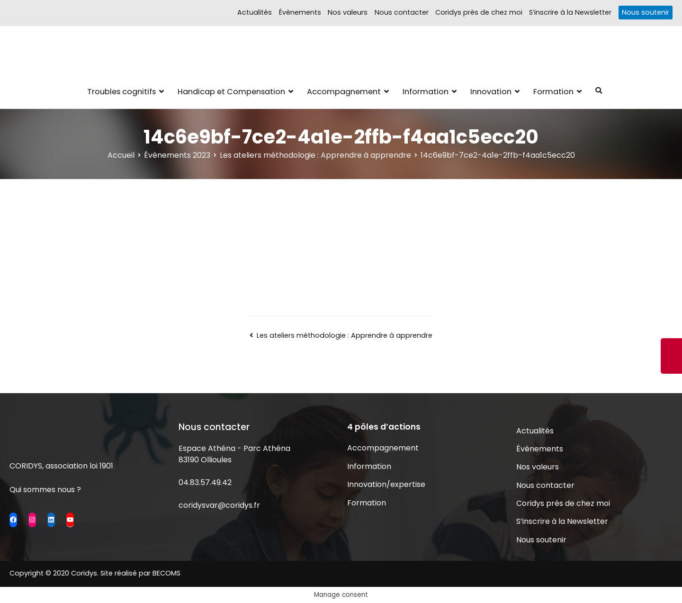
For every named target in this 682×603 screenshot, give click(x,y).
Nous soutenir (645, 12)
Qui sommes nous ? (45, 489)
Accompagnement (344, 91)
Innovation (491, 91)
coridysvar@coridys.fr (219, 505)
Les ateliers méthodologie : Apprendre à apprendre (344, 335)
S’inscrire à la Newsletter (570, 12)
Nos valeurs (348, 12)
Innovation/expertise (386, 484)
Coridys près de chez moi (478, 12)
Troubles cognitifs (121, 91)
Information (426, 91)
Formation (553, 91)
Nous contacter (402, 12)
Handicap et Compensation (231, 91)
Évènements (300, 12)
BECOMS (166, 573)
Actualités (254, 12)
